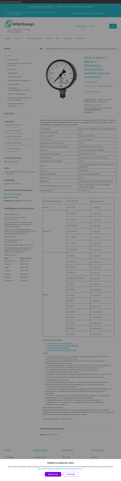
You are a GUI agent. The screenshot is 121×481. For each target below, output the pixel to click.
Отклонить (71, 474)
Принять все (53, 474)
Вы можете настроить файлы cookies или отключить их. (59, 469)
